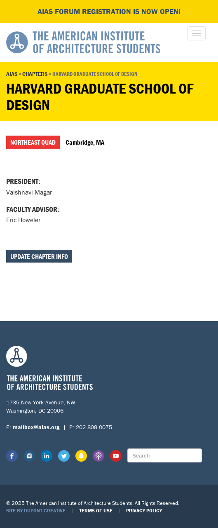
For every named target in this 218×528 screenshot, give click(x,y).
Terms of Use (96, 510)
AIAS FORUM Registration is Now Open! (109, 11)
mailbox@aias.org (36, 427)
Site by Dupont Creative (36, 510)
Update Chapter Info (39, 256)
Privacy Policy (144, 510)
